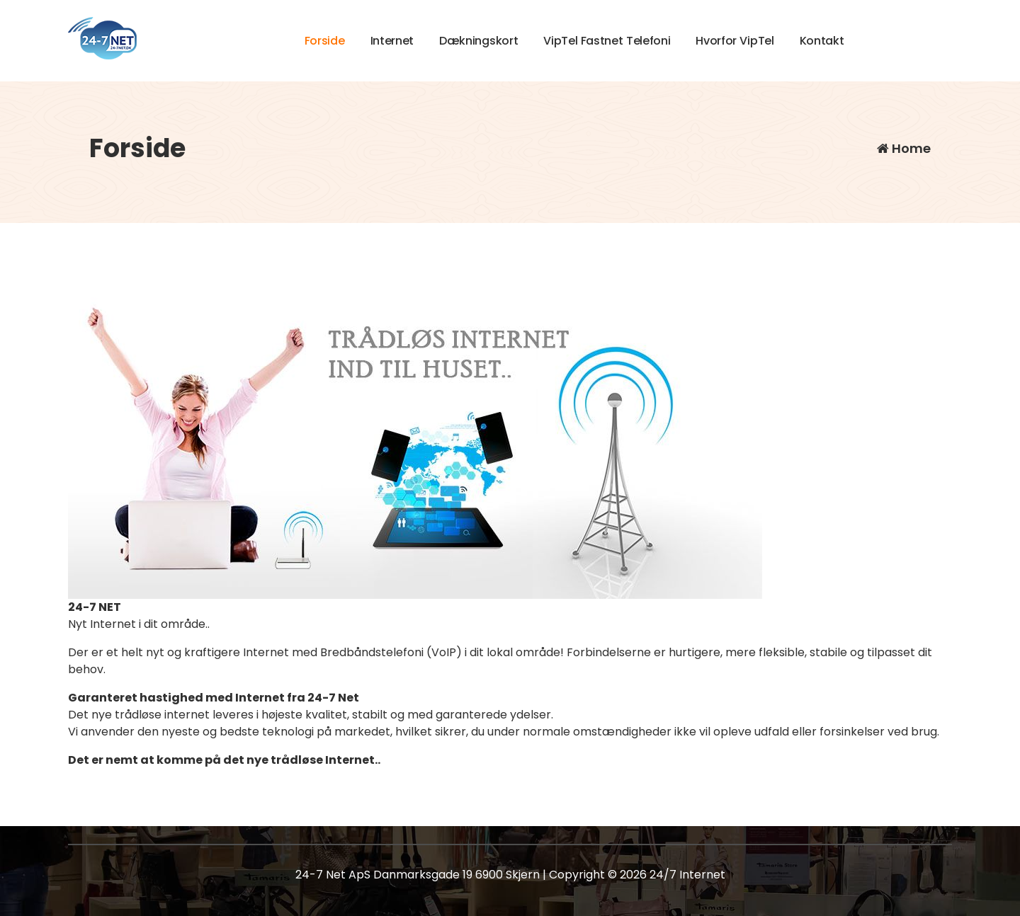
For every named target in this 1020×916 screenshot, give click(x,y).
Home (904, 148)
